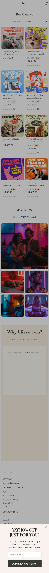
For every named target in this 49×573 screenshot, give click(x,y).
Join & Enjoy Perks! (24, 563)
